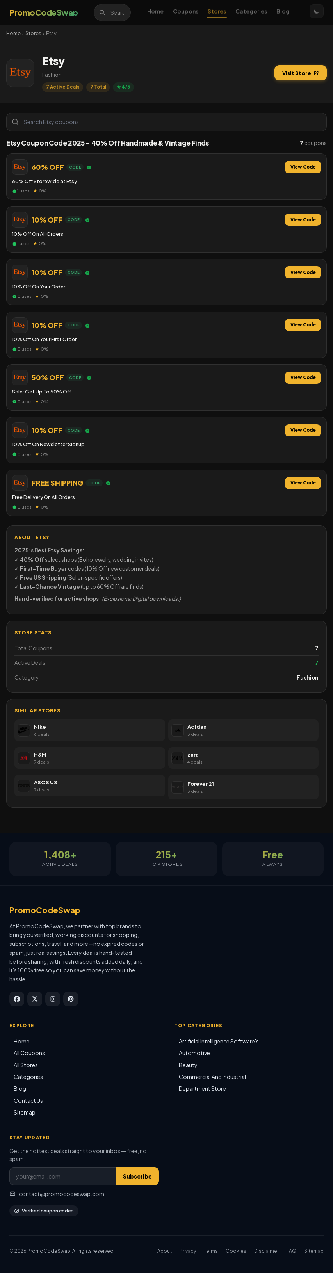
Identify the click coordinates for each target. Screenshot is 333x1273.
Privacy (188, 1251)
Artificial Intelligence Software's (219, 1041)
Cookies (236, 1251)
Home (155, 12)
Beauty (188, 1064)
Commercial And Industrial (212, 1076)
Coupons (185, 12)
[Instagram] (52, 999)
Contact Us (28, 1100)
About (164, 1251)
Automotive (194, 1052)
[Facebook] (16, 999)
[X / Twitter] (34, 999)
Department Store (202, 1088)
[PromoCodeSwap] (43, 12)
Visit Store (300, 72)
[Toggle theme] (317, 12)
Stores (217, 12)
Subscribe (137, 1176)
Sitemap (25, 1112)
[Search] (112, 12)
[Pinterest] (70, 999)
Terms (211, 1251)
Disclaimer (266, 1251)
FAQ (291, 1251)
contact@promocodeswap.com (56, 1193)
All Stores (26, 1064)
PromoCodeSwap (44, 910)
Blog (283, 12)
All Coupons (29, 1052)
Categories (251, 12)
